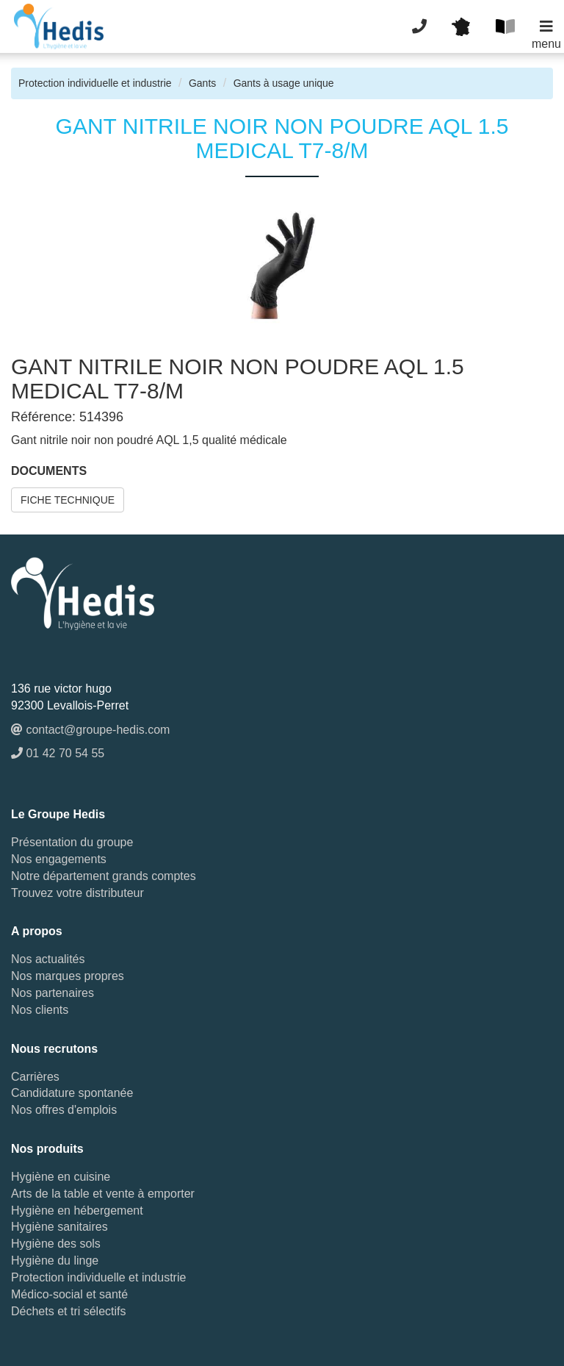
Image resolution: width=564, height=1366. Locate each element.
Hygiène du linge (54, 1260)
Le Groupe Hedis (58, 814)
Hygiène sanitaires (59, 1226)
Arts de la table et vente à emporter (103, 1193)
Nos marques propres (67, 976)
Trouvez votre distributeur (77, 893)
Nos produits (47, 1148)
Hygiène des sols (56, 1243)
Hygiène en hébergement (77, 1210)
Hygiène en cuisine (60, 1176)
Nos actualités (48, 959)
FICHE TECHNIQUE (68, 500)
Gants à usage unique (284, 83)
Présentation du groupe (72, 842)
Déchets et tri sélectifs (68, 1311)
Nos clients (39, 1010)
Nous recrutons (54, 1049)
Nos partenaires (52, 993)
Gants (202, 83)
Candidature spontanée (72, 1093)
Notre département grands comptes (103, 876)
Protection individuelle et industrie (95, 83)
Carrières (35, 1076)
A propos (36, 931)
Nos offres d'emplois (64, 1110)
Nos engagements (58, 859)
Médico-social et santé (69, 1294)
